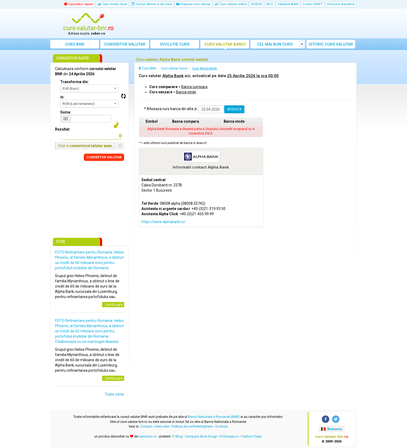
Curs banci (224, 44)
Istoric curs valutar (331, 44)
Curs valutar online (231, 4)
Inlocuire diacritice (341, 4)
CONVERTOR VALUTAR (104, 157)
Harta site (162, 426)
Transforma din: (74, 82)
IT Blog (177, 436)
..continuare (113, 305)
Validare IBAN (288, 4)
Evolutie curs (174, 44)
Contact (146, 426)
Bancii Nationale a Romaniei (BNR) (214, 417)
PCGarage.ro (229, 436)
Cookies (221, 426)
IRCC (269, 4)
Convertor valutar (124, 44)
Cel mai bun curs (275, 44)
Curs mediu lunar (112, 4)
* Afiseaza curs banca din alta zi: (171, 109)
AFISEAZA (234, 109)
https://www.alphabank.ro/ (163, 222)
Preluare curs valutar (193, 4)
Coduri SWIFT (312, 4)
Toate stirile (114, 394)
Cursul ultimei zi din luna (151, 4)
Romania (331, 429)
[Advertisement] (242, 23)
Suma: (65, 112)
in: (62, 97)
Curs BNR (74, 44)
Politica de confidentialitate (192, 426)
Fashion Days (251, 436)
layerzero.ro (148, 436)
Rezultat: (62, 129)
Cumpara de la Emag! (201, 436)
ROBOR (256, 4)
